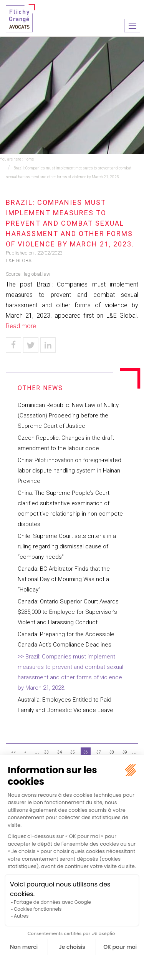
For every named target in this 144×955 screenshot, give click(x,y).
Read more (21, 326)
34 (59, 752)
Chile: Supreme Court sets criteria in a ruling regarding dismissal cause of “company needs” (67, 546)
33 (46, 752)
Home (28, 159)
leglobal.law (37, 274)
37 (98, 752)
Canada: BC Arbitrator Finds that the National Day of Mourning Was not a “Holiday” (64, 579)
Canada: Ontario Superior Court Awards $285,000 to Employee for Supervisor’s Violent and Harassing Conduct (68, 612)
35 (72, 752)
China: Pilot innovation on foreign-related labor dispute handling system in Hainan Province (69, 470)
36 (85, 752)
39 (124, 752)
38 (111, 752)
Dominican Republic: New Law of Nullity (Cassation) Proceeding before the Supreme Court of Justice (68, 415)
